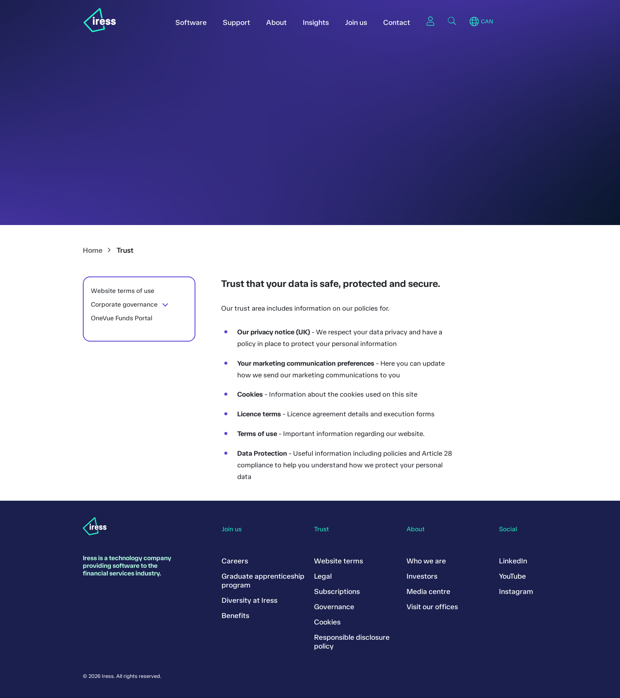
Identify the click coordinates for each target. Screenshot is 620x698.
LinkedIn (513, 561)
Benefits (235, 615)
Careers (235, 561)
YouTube (512, 576)
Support (236, 22)
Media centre (428, 591)
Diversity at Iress (249, 600)
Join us (356, 22)
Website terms (338, 561)
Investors (421, 576)
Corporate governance (124, 304)
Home (93, 250)
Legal (323, 576)
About (276, 22)
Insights (316, 22)
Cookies (327, 622)
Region (474, 22)
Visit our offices (432, 606)
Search (452, 21)
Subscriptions (337, 591)
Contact (396, 22)
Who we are (426, 561)
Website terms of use (122, 291)
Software (191, 22)
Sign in (430, 21)
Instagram (516, 591)
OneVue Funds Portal (121, 318)
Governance (334, 606)
